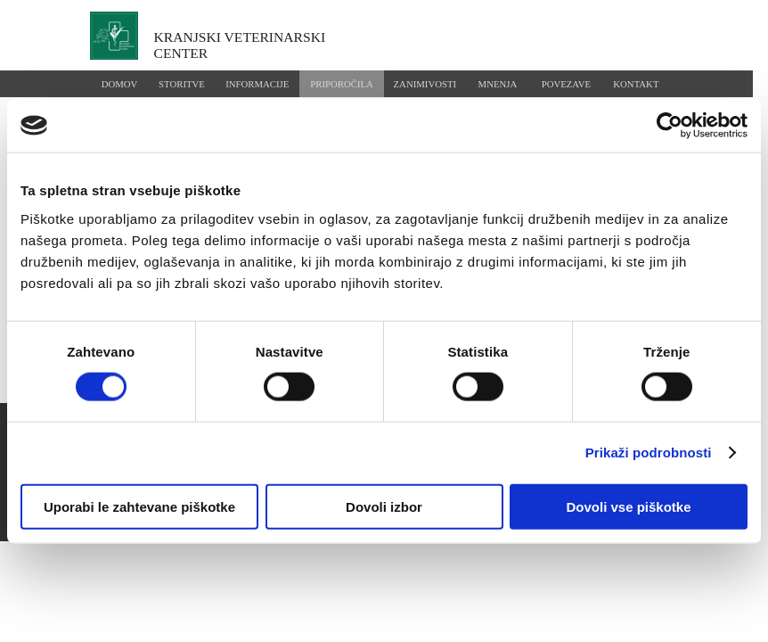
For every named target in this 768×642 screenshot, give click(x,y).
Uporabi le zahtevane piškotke (139, 506)
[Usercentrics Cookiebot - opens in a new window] (670, 125)
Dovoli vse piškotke (628, 506)
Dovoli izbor (384, 506)
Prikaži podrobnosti (648, 452)
